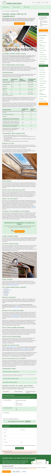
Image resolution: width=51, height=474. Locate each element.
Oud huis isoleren (42, 72)
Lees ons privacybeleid (32, 468)
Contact (46, 2)
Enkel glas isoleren (42, 42)
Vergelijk (43, 30)
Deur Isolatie (41, 67)
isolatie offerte (33, 207)
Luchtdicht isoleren (42, 83)
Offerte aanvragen (19, 448)
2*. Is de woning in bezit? (7, 407)
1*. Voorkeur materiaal (7, 400)
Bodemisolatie (41, 63)
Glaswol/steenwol (19, 403)
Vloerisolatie (41, 52)
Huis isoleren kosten (42, 50)
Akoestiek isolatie (42, 76)
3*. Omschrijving (6, 412)
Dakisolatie (6, 293)
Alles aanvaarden (6, 471)
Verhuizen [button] (27, 7)
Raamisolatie (41, 78)
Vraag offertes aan (43, 103)
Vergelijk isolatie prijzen (19, 231)
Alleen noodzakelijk (16, 471)
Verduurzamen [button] (16, 7)
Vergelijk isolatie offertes (19, 23)
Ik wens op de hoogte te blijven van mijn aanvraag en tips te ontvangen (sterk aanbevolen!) (20, 445)
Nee (16, 409)
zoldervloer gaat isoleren (14, 315)
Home (33, 2)
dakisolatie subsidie (16, 307)
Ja (16, 408)
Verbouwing (38, 2)
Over (43, 2)
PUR (16, 401)
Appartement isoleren (43, 56)
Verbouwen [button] (6, 7)
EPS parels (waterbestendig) (21, 400)
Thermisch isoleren (42, 87)
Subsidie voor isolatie (43, 65)
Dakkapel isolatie (42, 61)
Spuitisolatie (41, 85)
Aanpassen (24, 471)
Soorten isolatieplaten (43, 96)
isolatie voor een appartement (24, 349)
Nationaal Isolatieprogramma (13, 284)
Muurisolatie (41, 98)
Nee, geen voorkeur (19, 404)
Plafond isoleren (42, 74)
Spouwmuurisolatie (7, 290)
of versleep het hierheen (16, 421)
